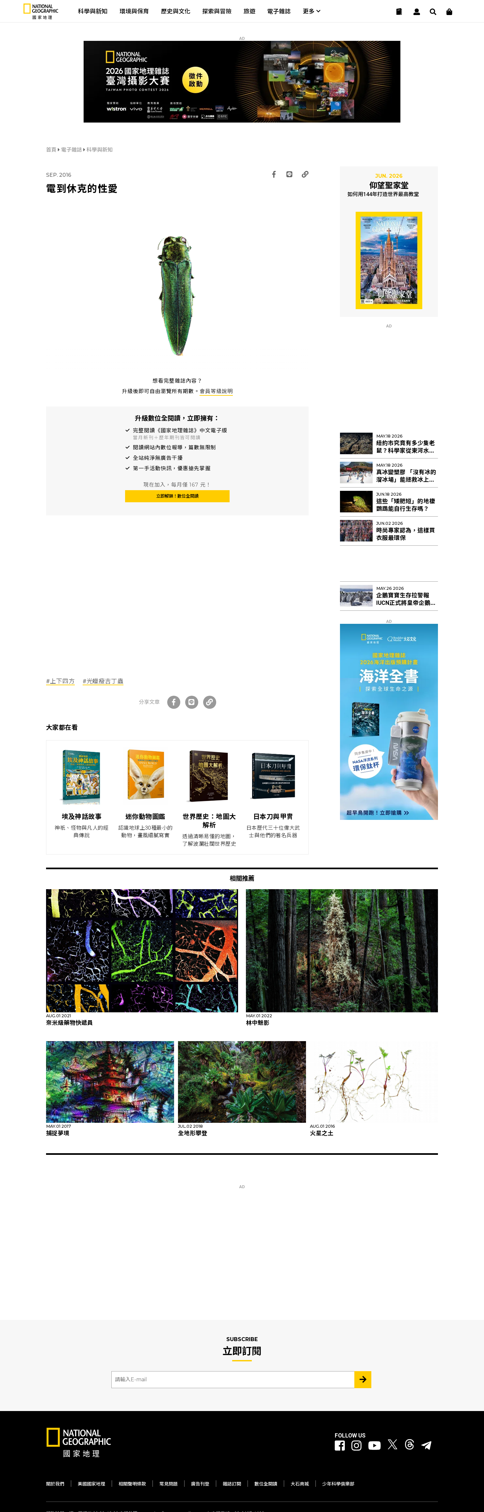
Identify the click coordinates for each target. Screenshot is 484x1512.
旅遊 (249, 11)
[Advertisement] (177, 604)
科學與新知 (92, 11)
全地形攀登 (192, 1133)
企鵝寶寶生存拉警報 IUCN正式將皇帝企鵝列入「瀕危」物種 (406, 603)
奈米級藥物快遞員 (69, 1023)
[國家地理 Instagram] (356, 1446)
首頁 (52, 150)
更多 (311, 11)
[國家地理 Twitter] (392, 1446)
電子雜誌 (279, 11)
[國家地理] (40, 18)
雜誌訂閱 (232, 1484)
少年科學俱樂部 (338, 1484)
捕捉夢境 (58, 1133)
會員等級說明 (216, 391)
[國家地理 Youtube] (374, 1446)
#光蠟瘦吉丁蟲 (103, 681)
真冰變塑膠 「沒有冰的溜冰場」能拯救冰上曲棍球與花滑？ (406, 479)
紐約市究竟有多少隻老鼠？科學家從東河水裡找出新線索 (405, 450)
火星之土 (321, 1133)
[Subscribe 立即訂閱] (362, 1379)
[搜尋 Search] (433, 12)
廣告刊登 (200, 1484)
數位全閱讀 (265, 1484)
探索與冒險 (217, 11)
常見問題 (168, 1484)
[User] (416, 12)
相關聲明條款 (132, 1484)
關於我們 (55, 1484)
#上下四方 (60, 681)
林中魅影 (257, 1023)
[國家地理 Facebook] (340, 1446)
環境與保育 (134, 11)
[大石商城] (449, 12)
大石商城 (300, 1484)
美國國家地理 (91, 1484)
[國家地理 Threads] (409, 1446)
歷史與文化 (175, 11)
